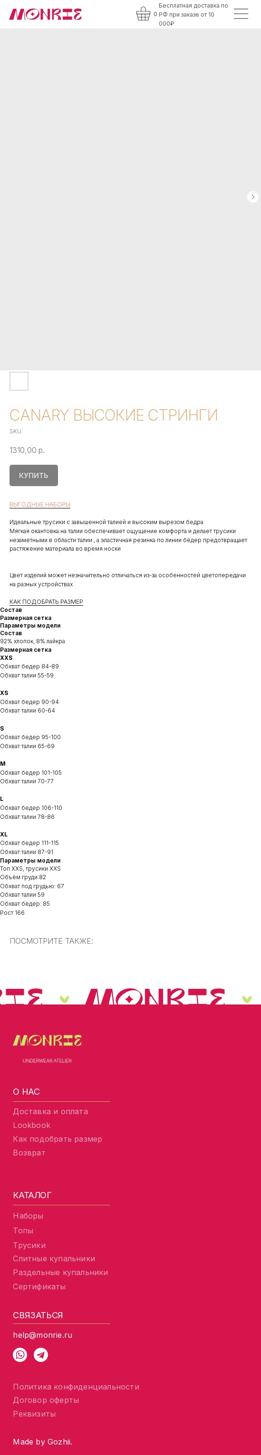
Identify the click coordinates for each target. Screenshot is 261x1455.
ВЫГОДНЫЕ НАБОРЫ (40, 504)
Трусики (29, 1245)
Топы (23, 1230)
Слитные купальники (54, 1258)
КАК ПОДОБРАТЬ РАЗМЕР (46, 601)
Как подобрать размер (57, 1139)
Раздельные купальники (60, 1272)
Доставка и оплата (50, 1111)
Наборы (28, 1215)
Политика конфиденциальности (76, 1386)
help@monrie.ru (42, 1335)
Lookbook (31, 1125)
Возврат (29, 1152)
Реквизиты (34, 1413)
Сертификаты (39, 1286)
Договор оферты (46, 1400)
